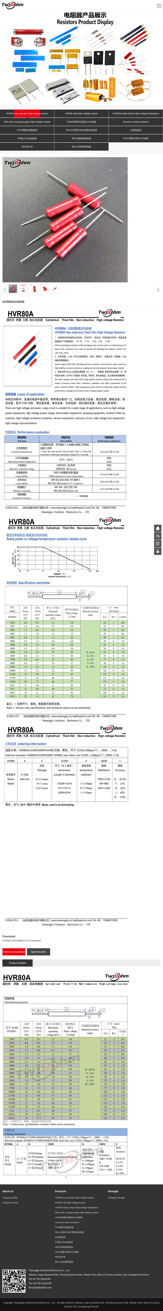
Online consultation (14, 951)
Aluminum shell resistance (136, 122)
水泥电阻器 (135, 130)
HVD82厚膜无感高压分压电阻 (81, 122)
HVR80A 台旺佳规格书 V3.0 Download (21, 940)
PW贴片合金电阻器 (27, 138)
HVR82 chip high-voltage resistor (81, 113)
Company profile (10, 1198)
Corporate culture (10, 1202)
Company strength (116, 1198)
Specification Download (38, 952)
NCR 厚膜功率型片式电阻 (136, 138)
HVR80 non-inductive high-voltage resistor (27, 113)
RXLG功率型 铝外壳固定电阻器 (81, 130)
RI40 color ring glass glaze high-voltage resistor (27, 122)
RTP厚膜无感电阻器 (27, 130)
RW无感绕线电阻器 (81, 138)
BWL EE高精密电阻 (81, 146)
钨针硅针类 (27, 146)
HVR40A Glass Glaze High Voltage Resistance (136, 113)
